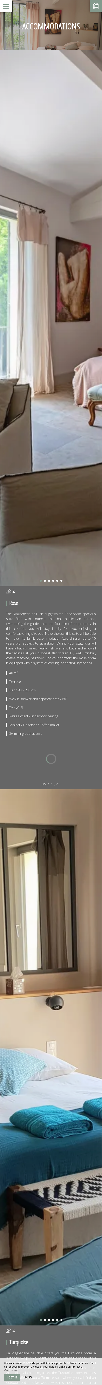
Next (50, 762)
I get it (12, 1377)
